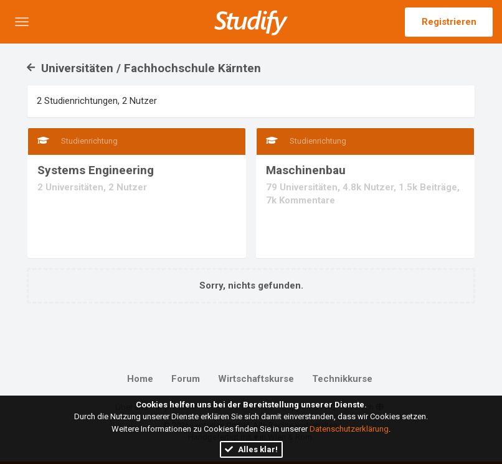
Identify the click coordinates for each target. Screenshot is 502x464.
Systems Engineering (95, 170)
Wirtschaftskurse (256, 378)
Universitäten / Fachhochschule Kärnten (144, 68)
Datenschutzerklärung (349, 429)
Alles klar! (251, 449)
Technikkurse (342, 378)
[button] (22, 22)
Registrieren (449, 21)
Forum (185, 378)
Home (140, 378)
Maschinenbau (306, 170)
